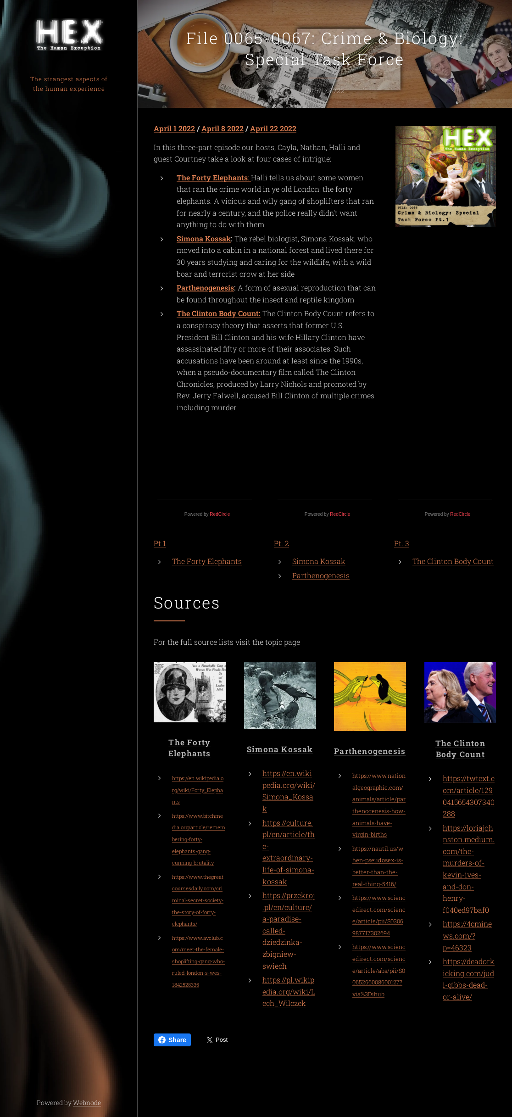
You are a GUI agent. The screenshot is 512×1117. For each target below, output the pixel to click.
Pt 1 (160, 543)
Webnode (87, 1102)
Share (172, 1040)
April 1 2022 (174, 128)
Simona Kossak (204, 238)
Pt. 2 (281, 543)
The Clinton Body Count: (219, 313)
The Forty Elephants (207, 561)
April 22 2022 (273, 128)
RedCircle (220, 514)
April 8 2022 (222, 128)
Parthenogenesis (205, 288)
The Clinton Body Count (453, 561)
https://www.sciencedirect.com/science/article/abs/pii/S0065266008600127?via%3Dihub (379, 971)
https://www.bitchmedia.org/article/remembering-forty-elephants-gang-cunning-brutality (198, 839)
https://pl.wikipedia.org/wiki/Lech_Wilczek (288, 991)
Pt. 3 (401, 543)
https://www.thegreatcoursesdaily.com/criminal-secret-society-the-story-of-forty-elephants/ (197, 900)
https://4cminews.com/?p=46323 (467, 935)
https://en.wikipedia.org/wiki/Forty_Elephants (197, 790)
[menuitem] (69, 531)
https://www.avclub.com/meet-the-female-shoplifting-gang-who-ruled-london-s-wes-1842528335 (198, 961)
